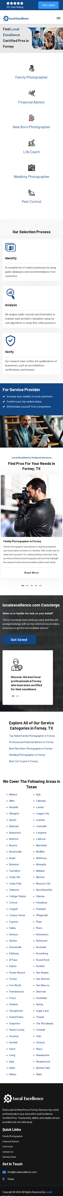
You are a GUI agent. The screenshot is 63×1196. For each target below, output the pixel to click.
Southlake (41, 991)
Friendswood (16, 985)
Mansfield (41, 839)
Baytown (14, 819)
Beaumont (15, 826)
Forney (13, 972)
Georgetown (16, 1004)
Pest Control (31, 201)
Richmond (41, 934)
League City (42, 807)
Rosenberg (42, 947)
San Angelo (42, 966)
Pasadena (41, 896)
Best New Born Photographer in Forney (30, 742)
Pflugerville (42, 908)
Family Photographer (31, 77)
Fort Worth (15, 978)
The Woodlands (44, 1017)
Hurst (12, 1042)
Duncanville (15, 940)
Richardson (42, 928)
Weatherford (43, 1055)
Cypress (13, 915)
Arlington (14, 807)
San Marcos (42, 978)
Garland (13, 997)
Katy (11, 1055)
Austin (12, 813)
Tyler (38, 1029)
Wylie (39, 1067)
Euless (12, 959)
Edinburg (14, 947)
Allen (12, 794)
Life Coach (31, 151)
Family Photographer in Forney (22, 535)
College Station (17, 889)
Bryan (12, 851)
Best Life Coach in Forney (23, 754)
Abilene (13, 788)
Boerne (13, 839)
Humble (13, 1036)
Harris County (16, 1023)
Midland (40, 864)
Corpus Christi (17, 908)
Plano (39, 921)
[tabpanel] (31, 520)
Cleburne (14, 883)
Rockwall (41, 940)
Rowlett (40, 959)
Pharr (39, 915)
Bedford (13, 832)
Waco (39, 1042)
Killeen (12, 1067)
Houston (14, 1029)
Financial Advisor (31, 102)
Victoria (40, 1036)
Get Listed (48, 5)
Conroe (13, 896)
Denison (13, 928)
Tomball (40, 1023)
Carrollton (14, 864)
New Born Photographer (31, 126)
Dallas (12, 921)
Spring (39, 997)
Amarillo (13, 800)
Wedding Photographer (32, 176)
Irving (12, 1048)
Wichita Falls (43, 1061)
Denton (13, 934)
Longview (41, 826)
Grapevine (14, 1017)
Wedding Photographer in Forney (27, 748)
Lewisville (41, 819)
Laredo (40, 800)
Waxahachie (42, 1048)
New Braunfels (44, 883)
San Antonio (43, 972)
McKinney (41, 851)
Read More (31, 566)
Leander (40, 813)
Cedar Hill (14, 870)
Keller (12, 1061)
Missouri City (43, 877)
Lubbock (41, 832)
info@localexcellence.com (22, 1165)
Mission (40, 870)
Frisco (12, 991)
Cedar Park (15, 877)
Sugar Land (42, 1004)
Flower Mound (17, 966)
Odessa (40, 889)
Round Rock (42, 953)
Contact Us (8, 1145)
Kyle (38, 788)
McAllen (40, 845)
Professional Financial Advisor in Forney (31, 735)
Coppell (13, 902)
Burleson (14, 858)
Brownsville (15, 845)
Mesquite (41, 858)
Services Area (9, 1150)
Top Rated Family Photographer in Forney (32, 729)
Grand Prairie (16, 1010)
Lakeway (41, 794)
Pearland (41, 902)
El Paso (13, 953)
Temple (40, 1010)
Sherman (41, 985)
